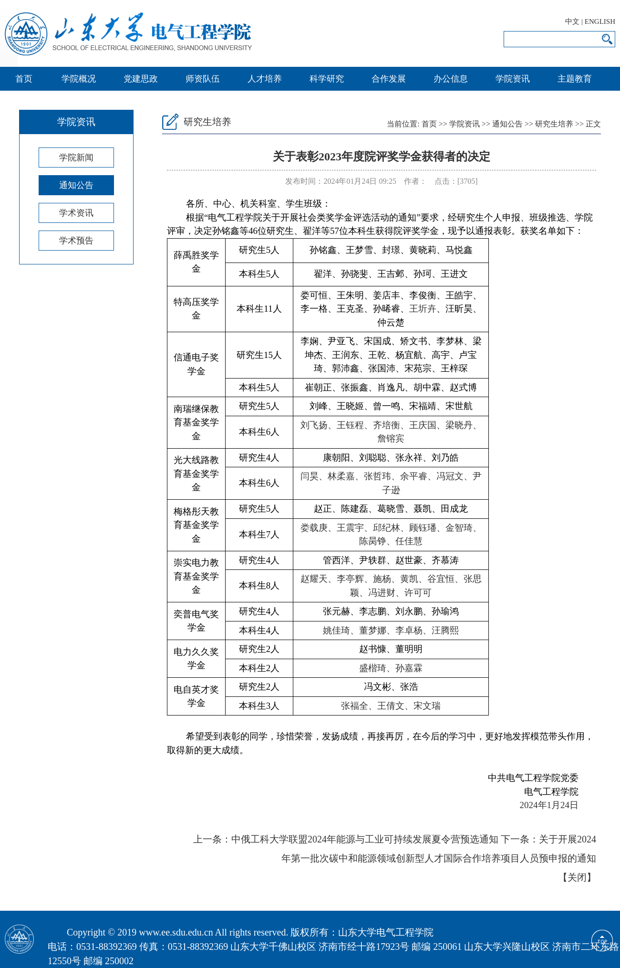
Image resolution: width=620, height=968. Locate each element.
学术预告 (76, 240)
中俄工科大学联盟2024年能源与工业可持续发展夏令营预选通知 (364, 839)
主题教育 (575, 79)
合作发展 (389, 79)
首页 (23, 79)
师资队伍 (203, 79)
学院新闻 (76, 157)
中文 (572, 21)
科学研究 (327, 79)
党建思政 (141, 79)
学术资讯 (76, 213)
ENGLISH (600, 21)
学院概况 (79, 79)
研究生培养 (554, 124)
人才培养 (265, 79)
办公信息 (451, 79)
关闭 (577, 877)
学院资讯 (513, 79)
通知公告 (76, 185)
